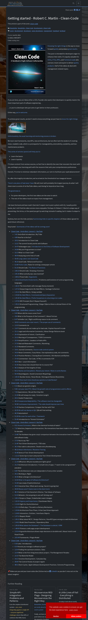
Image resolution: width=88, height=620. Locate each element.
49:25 (16, 262)
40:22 (16, 450)
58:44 (16, 374)
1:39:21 (17, 304)
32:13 (16, 252)
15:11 (16, 331)
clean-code (34, 24)
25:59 (16, 340)
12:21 (16, 243)
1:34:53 (17, 522)
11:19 (16, 462)
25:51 (16, 398)
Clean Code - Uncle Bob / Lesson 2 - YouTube (27, 310)
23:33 (16, 556)
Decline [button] (56, 616)
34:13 (16, 559)
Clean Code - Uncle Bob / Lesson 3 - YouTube (27, 383)
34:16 (16, 352)
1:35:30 (17, 298)
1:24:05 (17, 513)
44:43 (16, 489)
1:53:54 (17, 531)
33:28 (16, 483)
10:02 (16, 322)
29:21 (16, 474)
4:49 (16, 237)
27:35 (16, 343)
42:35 (16, 410)
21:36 (16, 395)
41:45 (16, 365)
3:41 (16, 234)
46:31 (16, 368)
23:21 (16, 337)
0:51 (16, 425)
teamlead (56, 31)
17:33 (16, 440)
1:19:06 (17, 510)
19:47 (16, 246)
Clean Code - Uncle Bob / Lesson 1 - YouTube (27, 231)
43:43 (16, 259)
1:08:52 (17, 277)
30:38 (16, 404)
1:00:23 (17, 271)
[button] (73, 3)
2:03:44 (17, 537)
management (48, 31)
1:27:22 (17, 289)
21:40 (16, 443)
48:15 (16, 492)
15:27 (16, 465)
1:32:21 (17, 292)
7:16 (16, 428)
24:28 (16, 249)
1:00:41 (17, 377)
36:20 (16, 356)
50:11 (16, 371)
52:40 (16, 265)
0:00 (16, 313)
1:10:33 (17, 501)
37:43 (16, 359)
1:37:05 (17, 301)
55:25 (16, 268)
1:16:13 (17, 280)
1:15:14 (17, 507)
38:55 (16, 486)
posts (12, 31)
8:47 (16, 319)
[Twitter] (77, 10)
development (19, 31)
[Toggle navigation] (78, 3)
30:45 (16, 477)
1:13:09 (17, 504)
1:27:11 (17, 516)
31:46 (16, 407)
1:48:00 (17, 528)
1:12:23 (17, 456)
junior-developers (37, 31)
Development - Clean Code (42, 28)
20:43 (16, 334)
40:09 (16, 256)
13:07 (16, 328)
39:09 (16, 562)
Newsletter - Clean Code (25, 28)
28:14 (16, 401)
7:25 (16, 392)
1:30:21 (17, 519)
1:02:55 (17, 380)
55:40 (16, 419)
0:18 (16, 544)
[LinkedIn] (75, 10)
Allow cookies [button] (76, 616)
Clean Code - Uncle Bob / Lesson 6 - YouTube (27, 540)
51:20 (16, 416)
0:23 (16, 386)
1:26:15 (17, 286)
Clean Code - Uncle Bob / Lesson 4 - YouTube (27, 422)
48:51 (16, 565)
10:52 (16, 240)
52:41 (16, 495)
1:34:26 (17, 295)
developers (27, 31)
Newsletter (13, 28)
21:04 (16, 553)
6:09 (16, 471)
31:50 (16, 480)
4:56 (16, 316)
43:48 (16, 453)
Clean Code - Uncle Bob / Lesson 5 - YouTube (27, 459)
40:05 (16, 362)
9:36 (16, 389)
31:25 (16, 346)
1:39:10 (17, 525)
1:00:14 (17, 498)
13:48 (16, 434)
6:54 (16, 546)
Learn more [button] (73, 610)
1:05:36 (17, 274)
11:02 (16, 325)
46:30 (16, 413)
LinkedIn (53, 571)
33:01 (16, 350)
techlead (62, 31)
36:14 (16, 446)
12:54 (16, 550)
